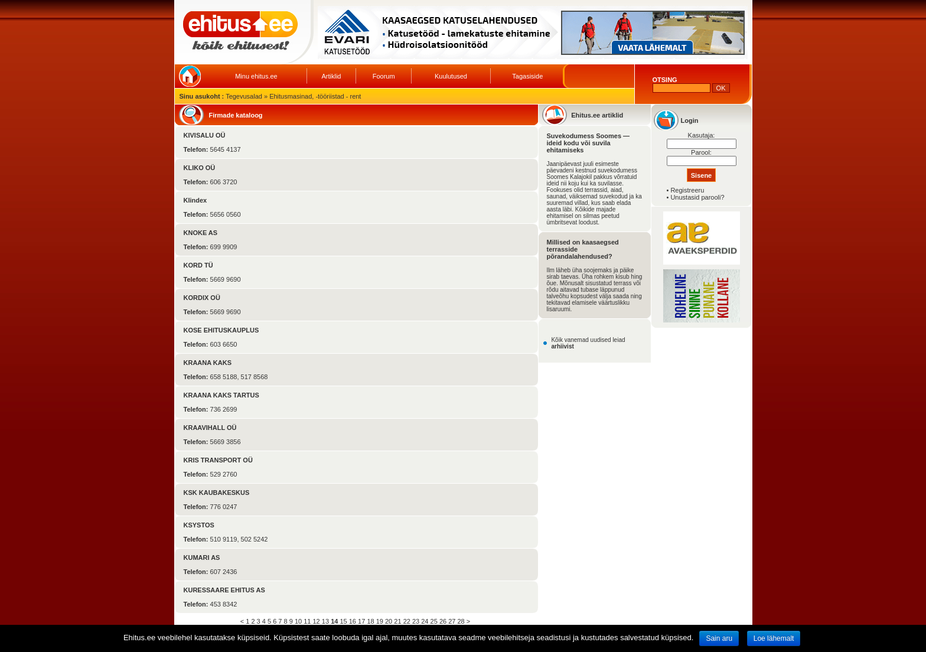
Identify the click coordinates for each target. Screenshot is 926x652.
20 (388, 621)
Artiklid (331, 76)
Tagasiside (527, 76)
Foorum (384, 76)
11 (307, 621)
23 (415, 621)
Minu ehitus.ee (256, 76)
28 (461, 621)
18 (370, 621)
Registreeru (687, 190)
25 (434, 621)
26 (442, 621)
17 (361, 621)
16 (352, 621)
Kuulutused (451, 76)
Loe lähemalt (774, 638)
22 (406, 621)
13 (325, 621)
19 (379, 621)
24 (424, 621)
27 (451, 621)
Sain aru (719, 638)
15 (343, 621)
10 (298, 621)
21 (397, 621)
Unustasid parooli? (697, 197)
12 (316, 621)
